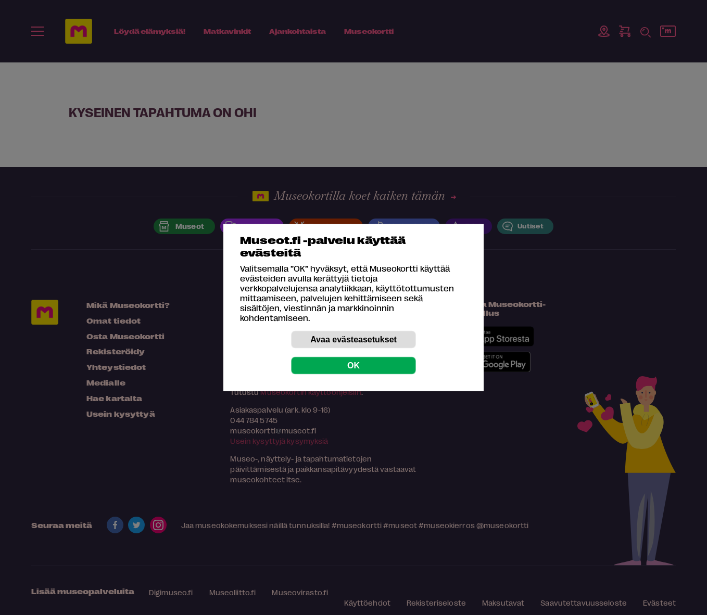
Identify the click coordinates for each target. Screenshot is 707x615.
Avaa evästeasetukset (353, 339)
